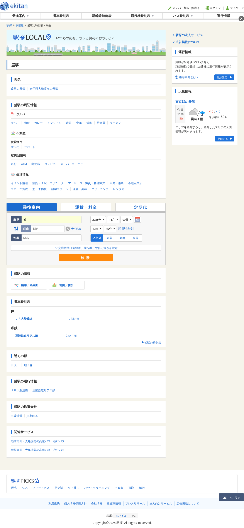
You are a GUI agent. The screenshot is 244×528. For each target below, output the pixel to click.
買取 (131, 488)
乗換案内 (31, 207)
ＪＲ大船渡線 (23, 319)
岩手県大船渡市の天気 (44, 89)
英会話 (58, 488)
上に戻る (231, 497)
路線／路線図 (25, 285)
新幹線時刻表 (102, 15)
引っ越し (73, 488)
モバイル (121, 516)
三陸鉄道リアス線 (26, 336)
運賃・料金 (86, 207)
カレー (38, 123)
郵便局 (35, 164)
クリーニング (100, 189)
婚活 (142, 488)
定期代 (140, 207)
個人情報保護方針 (75, 503)
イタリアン (54, 123)
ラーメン (115, 123)
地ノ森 (28, 365)
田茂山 (15, 365)
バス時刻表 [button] (183, 15)
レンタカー (120, 189)
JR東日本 (32, 416)
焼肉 (89, 123)
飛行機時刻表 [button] (142, 15)
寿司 (69, 123)
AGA (24, 488)
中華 (79, 123)
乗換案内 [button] (20, 15)
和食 (27, 123)
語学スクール (59, 189)
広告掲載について (187, 503)
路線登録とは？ (187, 77)
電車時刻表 (61, 15)
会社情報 (96, 503)
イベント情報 (19, 183)
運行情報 (223, 15)
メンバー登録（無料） (184, 8)
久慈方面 (71, 336)
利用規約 (54, 503)
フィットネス (40, 488)
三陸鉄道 (16, 416)
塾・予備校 (39, 189)
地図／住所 (62, 285)
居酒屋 (101, 123)
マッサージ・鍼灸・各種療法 (86, 183)
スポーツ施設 (19, 189)
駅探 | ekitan (14, 6)
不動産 (119, 488)
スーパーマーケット (73, 164)
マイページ (235, 8)
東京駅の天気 (185, 101)
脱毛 (14, 488)
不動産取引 (135, 183)
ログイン (213, 8)
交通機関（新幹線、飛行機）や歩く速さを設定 (86, 248)
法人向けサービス (160, 503)
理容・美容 (80, 189)
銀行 (14, 164)
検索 (86, 257)
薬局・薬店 (117, 183)
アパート (29, 147)
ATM (24, 164)
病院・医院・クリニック (48, 183)
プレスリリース (135, 503)
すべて (15, 123)
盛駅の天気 (18, 89)
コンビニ (50, 164)
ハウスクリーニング (97, 488)
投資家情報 (114, 503)
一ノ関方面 (72, 319)
